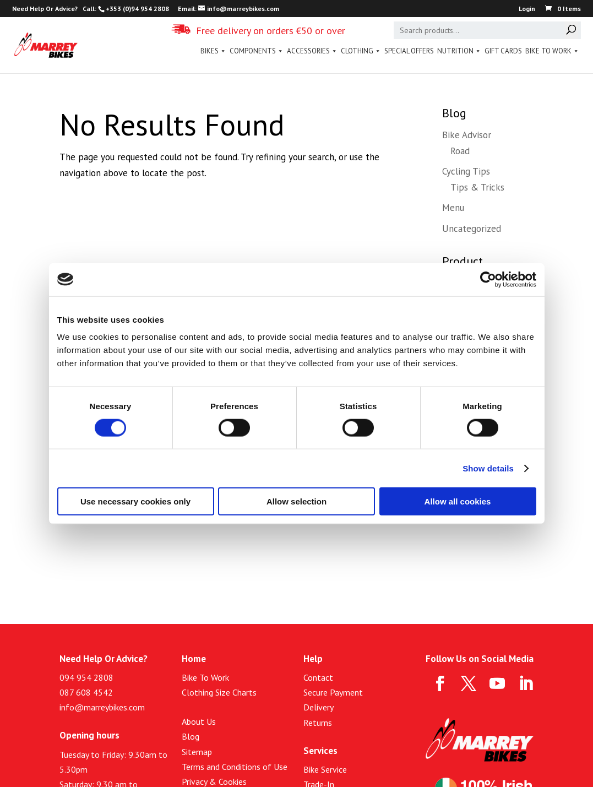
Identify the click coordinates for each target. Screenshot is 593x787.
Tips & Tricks (477, 187)
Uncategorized (471, 228)
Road (460, 151)
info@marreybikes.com (102, 707)
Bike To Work (552, 51)
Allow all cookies (458, 501)
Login (527, 9)
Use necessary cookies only (135, 501)
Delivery (318, 707)
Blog (190, 736)
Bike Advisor (466, 135)
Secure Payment (333, 692)
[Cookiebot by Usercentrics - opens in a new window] (488, 279)
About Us (199, 721)
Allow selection (296, 501)
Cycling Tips (466, 171)
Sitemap (197, 751)
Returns (317, 722)
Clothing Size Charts (219, 692)
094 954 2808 (86, 677)
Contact (318, 677)
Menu (453, 208)
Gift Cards (503, 51)
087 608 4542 (86, 692)
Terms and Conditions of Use (234, 766)
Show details (488, 468)
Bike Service (325, 769)
